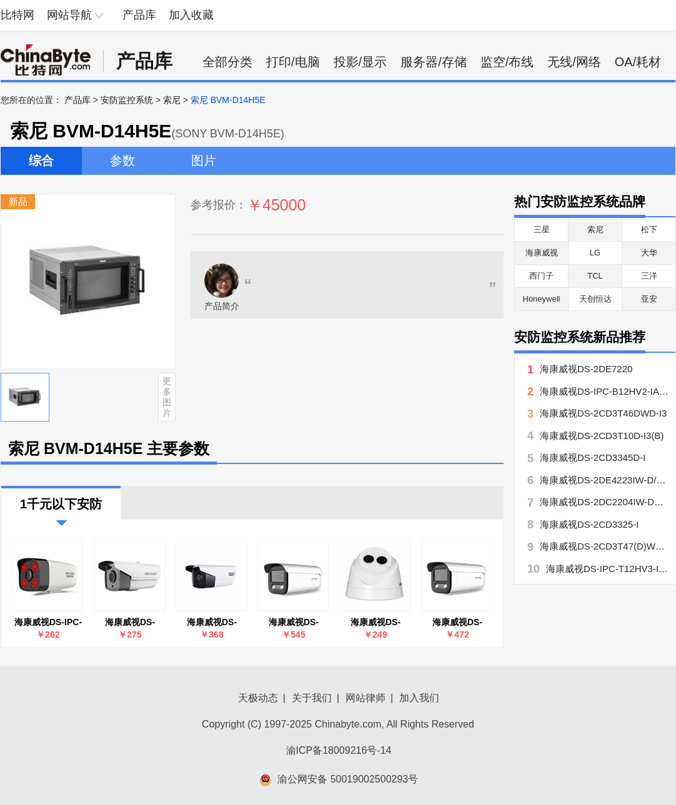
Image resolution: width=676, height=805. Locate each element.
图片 (203, 160)
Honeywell (541, 299)
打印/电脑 (293, 62)
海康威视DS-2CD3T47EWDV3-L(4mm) (293, 622)
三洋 (649, 275)
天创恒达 (595, 299)
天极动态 (258, 698)
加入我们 (419, 698)
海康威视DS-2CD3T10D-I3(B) (130, 622)
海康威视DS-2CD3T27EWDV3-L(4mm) (457, 622)
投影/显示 (360, 62)
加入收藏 (191, 15)
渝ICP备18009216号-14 (339, 750)
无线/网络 (574, 62)
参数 (122, 160)
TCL (595, 275)
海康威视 (541, 252)
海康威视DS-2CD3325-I (589, 524)
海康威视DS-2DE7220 (586, 368)
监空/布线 (507, 62)
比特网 (17, 15)
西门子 (541, 275)
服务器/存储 (433, 62)
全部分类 (227, 62)
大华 (649, 252)
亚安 (649, 299)
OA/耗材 (638, 62)
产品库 (139, 15)
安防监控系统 (127, 100)
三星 (542, 229)
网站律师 (365, 698)
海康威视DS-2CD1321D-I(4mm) (375, 622)
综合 (41, 160)
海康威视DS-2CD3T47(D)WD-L (605, 546)
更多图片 (166, 396)
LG (595, 252)
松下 (649, 229)
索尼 (172, 100)
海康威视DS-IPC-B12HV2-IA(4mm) (48, 622)
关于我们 (312, 698)
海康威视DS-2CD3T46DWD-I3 (211, 622)
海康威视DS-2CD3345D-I (592, 457)
